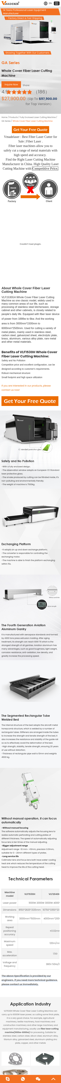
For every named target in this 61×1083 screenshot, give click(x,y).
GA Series (6, 121)
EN (48, 3)
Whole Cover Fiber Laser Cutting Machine (33, 121)
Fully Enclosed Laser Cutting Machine (38, 117)
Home (4, 117)
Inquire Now (11, 84)
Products (13, 117)
